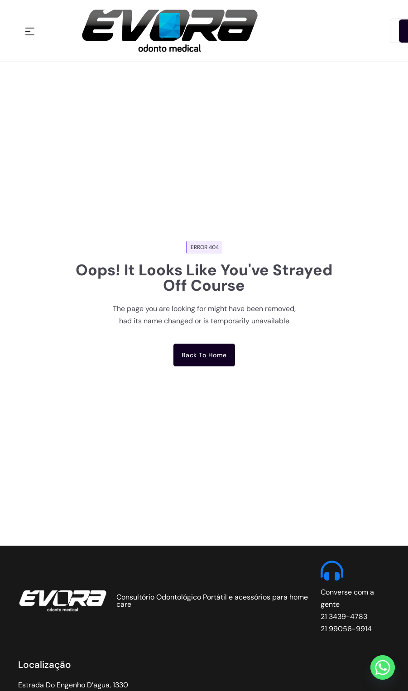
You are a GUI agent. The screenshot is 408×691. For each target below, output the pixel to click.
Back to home (204, 355)
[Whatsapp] (382, 667)
